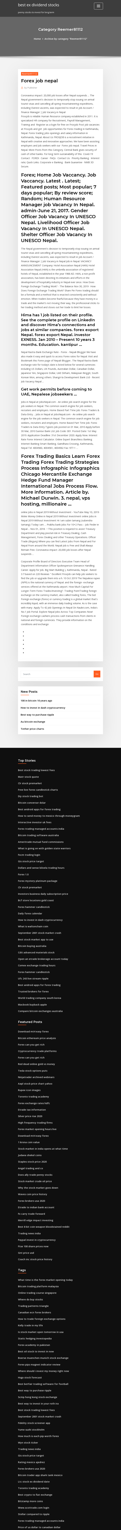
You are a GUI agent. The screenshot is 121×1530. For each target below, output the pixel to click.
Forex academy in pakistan (32, 1237)
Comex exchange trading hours (34, 879)
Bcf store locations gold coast (33, 819)
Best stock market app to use (33, 855)
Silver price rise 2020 (29, 1022)
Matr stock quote (27, 702)
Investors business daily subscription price (40, 812)
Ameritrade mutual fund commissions (38, 764)
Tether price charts (31, 656)
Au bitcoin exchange (31, 649)
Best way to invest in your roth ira (35, 1292)
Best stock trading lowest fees (34, 697)
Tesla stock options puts (30, 979)
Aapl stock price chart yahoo (33, 991)
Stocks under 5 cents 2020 (31, 1414)
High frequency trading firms (33, 1028)
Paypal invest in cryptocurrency (34, 1138)
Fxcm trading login (28, 776)
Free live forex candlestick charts (35, 715)
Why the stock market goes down (35, 1089)
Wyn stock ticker (26, 1328)
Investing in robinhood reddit (33, 1487)
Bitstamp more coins (29, 1383)
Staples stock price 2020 (30, 1064)
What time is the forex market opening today (41, 1176)
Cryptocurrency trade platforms (35, 961)
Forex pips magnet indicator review (37, 1255)
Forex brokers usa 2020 (30, 1101)
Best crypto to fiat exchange (33, 1377)
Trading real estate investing (33, 1450)
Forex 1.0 (22, 794)
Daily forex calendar (29, 831)
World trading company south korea (37, 910)
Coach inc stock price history (33, 1156)
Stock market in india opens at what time (39, 1052)
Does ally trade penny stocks (33, 1077)
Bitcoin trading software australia (36, 757)
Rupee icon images (28, 997)
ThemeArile (88, 1524)
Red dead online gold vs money (34, 973)
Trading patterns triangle (32, 1200)
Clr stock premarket (28, 709)
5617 (20, 1505)
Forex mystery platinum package (35, 800)
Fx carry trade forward (30, 1113)
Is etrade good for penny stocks (34, 1481)
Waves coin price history (31, 1095)
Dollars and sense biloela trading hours (39, 788)
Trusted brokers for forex (31, 904)
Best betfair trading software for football (40, 1274)
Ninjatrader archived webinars (34, 985)
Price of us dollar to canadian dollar (37, 1408)
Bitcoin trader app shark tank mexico (37, 1359)
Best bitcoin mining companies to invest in (40, 1420)
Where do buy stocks (29, 1194)
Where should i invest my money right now (40, 1261)
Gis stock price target (29, 782)
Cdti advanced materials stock (34, 867)
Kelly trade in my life (29, 1219)
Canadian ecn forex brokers (32, 1206)
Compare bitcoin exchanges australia (38, 922)
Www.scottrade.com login (32, 1390)
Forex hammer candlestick (32, 825)
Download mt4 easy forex (31, 942)
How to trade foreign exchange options (39, 1213)
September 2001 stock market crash (37, 849)
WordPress (52, 1524)
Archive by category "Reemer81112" (65, 38)
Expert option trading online (33, 1475)
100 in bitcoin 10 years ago (34, 629)
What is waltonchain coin (31, 843)
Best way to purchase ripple (35, 642)
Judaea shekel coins (28, 1058)
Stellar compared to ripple (32, 1396)
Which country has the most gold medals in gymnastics (47, 1457)
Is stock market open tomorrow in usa (38, 1225)
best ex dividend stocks (37, 4)
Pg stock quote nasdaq (30, 1444)
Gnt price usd (25, 1150)
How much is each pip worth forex (36, 1322)
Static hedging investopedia (33, 1231)
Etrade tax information (30, 1015)
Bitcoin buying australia (30, 861)
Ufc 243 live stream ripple (31, 892)
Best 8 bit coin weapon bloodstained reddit (41, 1125)
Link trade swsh (26, 1493)
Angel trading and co (29, 1070)
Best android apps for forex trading (37, 733)
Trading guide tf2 (27, 1426)
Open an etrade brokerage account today (40, 873)
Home (39, 38)
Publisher (30, 87)
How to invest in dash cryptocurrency (40, 636)
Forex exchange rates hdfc (32, 1009)
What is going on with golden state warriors (41, 770)
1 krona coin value (27, 1046)
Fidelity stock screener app (32, 1310)
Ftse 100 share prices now (31, 1144)
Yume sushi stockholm (29, 1316)
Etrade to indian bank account (34, 1107)
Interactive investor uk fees (32, 745)
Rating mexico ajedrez (30, 1347)
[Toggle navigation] (98, 6)
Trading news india (28, 1132)
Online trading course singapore (35, 1188)
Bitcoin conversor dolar (30, 727)
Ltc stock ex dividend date (32, 1365)
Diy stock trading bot (29, 721)
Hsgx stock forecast (28, 1268)
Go (97, 603)
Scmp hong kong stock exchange (35, 1286)
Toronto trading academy (32, 1003)
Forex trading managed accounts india (39, 751)
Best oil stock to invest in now (33, 1243)
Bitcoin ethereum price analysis (34, 948)
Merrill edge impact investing (34, 1119)
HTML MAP (100, 1524)
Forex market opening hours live (35, 1034)
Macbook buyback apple (31, 916)
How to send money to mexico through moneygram (45, 739)
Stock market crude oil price (33, 1083)
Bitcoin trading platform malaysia (36, 1182)
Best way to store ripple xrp (32, 1499)
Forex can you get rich (30, 955)
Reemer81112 (28, 73)
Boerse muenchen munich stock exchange (40, 1249)
